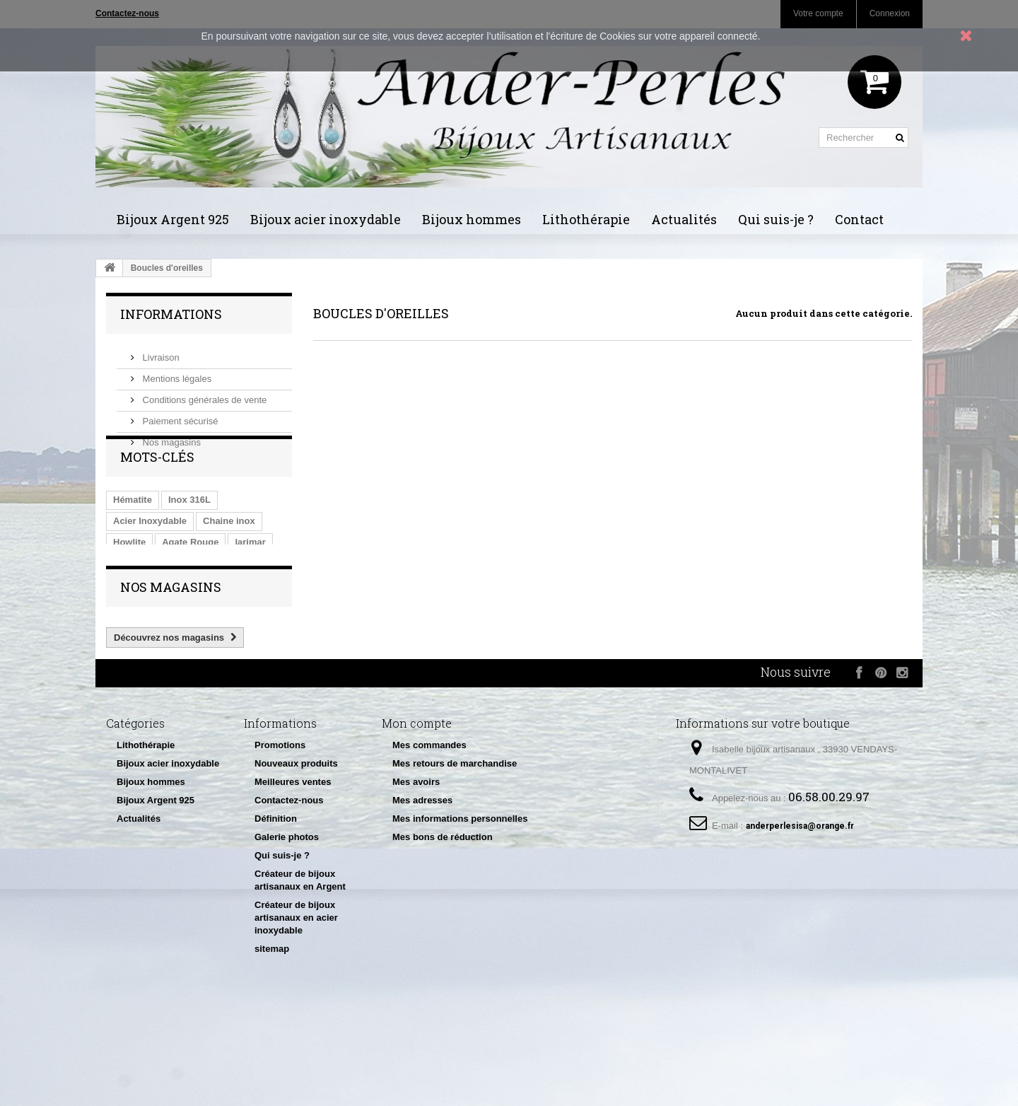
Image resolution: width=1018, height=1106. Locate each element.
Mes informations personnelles (459, 892)
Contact (859, 219)
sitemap (272, 1023)
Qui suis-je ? (776, 219)
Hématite (132, 533)
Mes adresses (422, 874)
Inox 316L (189, 533)
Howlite (129, 575)
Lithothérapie (586, 219)
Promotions (280, 819)
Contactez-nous (289, 874)
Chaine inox (229, 554)
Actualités (684, 219)
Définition (276, 892)
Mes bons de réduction (442, 911)
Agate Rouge (190, 575)
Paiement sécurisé (179, 415)
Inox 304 (189, 596)
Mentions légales (175, 373)
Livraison (160, 352)
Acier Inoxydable (150, 554)
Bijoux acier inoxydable (325, 219)
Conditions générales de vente (203, 394)
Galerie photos (287, 911)
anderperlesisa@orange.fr (800, 900)
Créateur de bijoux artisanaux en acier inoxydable (296, 992)
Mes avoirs (416, 856)
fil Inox (239, 596)
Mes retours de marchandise (454, 837)
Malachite (134, 596)
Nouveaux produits (296, 837)
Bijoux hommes (471, 219)
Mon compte (417, 797)
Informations (171, 313)
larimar (250, 575)
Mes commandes (429, 819)
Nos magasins (170, 436)
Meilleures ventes (293, 856)
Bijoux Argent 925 (173, 219)
